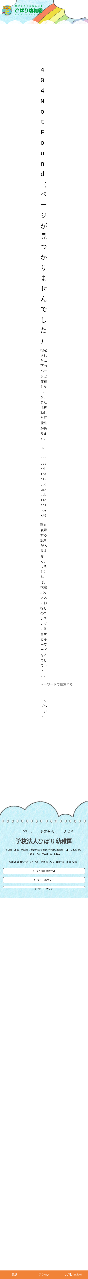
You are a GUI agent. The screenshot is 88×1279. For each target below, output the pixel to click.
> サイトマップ (44, 891)
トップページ (24, 832)
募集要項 (47, 832)
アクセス (66, 832)
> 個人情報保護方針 (44, 872)
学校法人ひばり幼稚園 (44, 842)
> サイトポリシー (44, 882)
